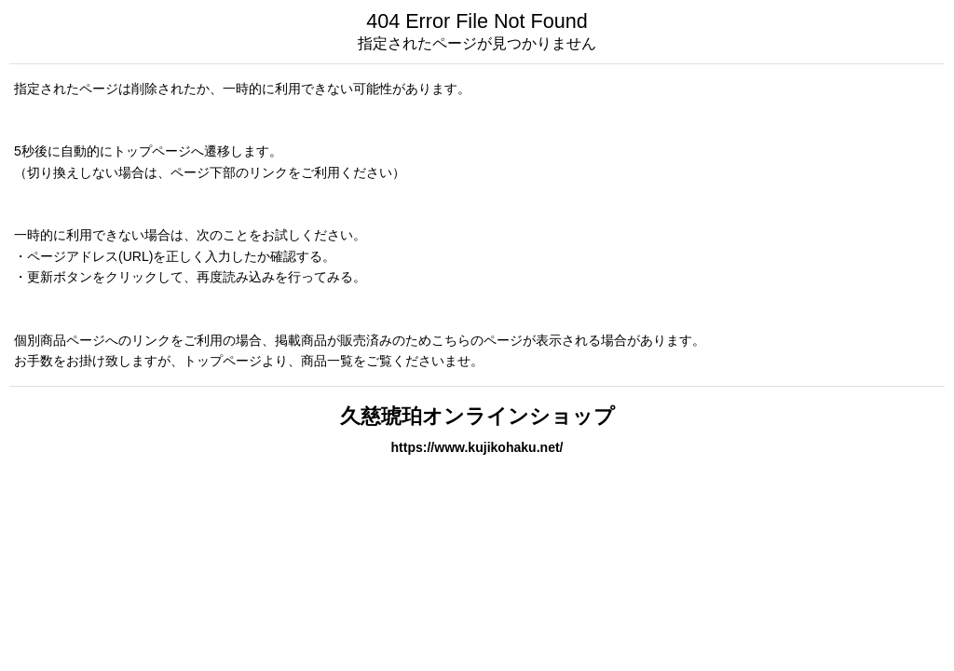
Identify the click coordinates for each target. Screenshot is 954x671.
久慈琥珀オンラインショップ (477, 416)
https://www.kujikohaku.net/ (476, 447)
